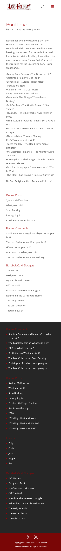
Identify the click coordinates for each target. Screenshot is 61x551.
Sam (10, 463)
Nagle (11, 458)
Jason (11, 453)
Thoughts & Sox (14, 310)
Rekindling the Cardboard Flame (24, 295)
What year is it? (14, 205)
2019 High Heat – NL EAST (22, 428)
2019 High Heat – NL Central (23, 423)
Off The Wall (13, 285)
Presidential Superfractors (20, 220)
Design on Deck (14, 275)
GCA (8, 247)
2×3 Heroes (12, 270)
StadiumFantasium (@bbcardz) (23, 233)
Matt (11, 29)
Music (37, 29)
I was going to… (14, 215)
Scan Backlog (13, 210)
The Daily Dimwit (15, 300)
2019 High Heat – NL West (22, 418)
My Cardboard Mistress (19, 280)
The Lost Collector (16, 305)
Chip (11, 443)
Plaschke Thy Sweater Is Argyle (23, 290)
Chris (11, 448)
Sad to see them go (18, 408)
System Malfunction (17, 200)
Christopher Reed (18, 363)
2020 (11, 413)
